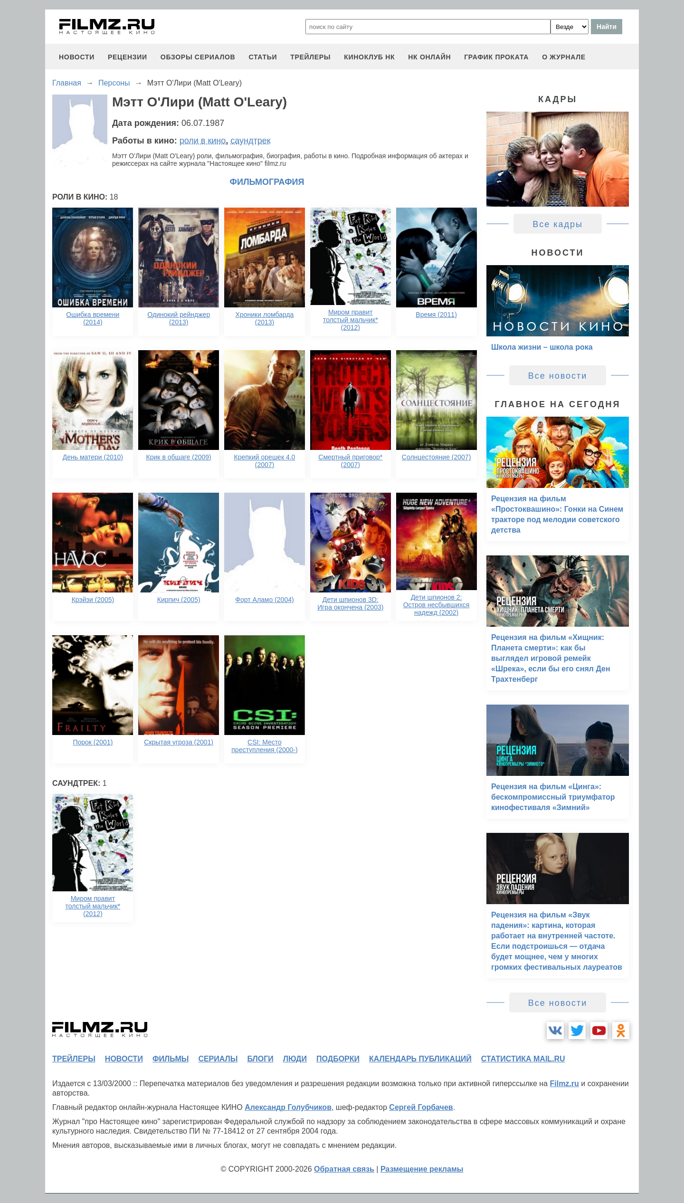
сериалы (218, 1059)
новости (77, 57)
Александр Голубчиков (288, 1107)
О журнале (564, 57)
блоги (260, 1059)
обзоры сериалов (198, 57)
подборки (338, 1059)
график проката (496, 57)
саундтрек (250, 140)
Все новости (558, 376)
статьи (262, 57)
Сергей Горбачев (421, 1107)
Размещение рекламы (422, 1169)
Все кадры (557, 224)
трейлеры (310, 57)
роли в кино (203, 140)
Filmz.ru (564, 1083)
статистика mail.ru (523, 1059)
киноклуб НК (369, 57)
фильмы (170, 1059)
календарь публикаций (420, 1059)
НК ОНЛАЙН (429, 57)
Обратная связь (344, 1169)
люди (295, 1059)
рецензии (127, 57)
